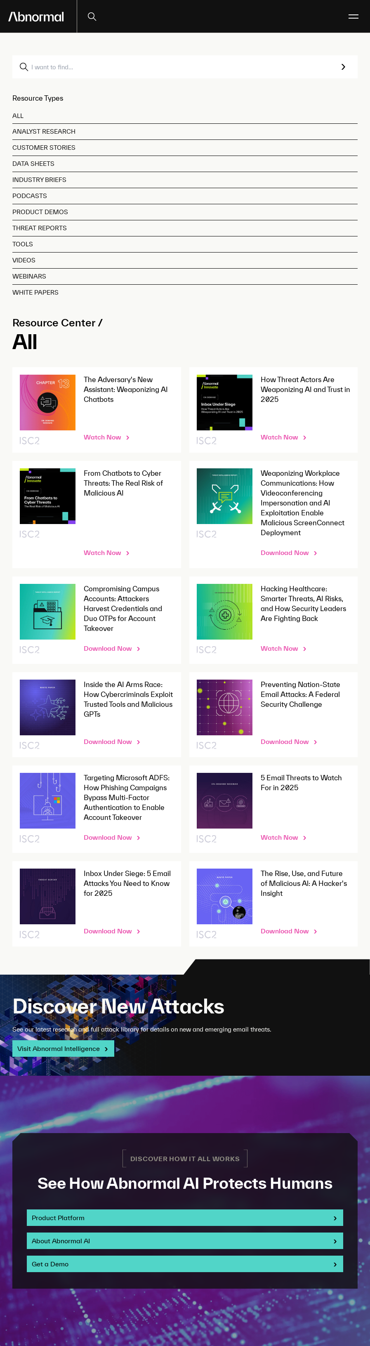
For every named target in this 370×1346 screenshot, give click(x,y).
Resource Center (53, 322)
